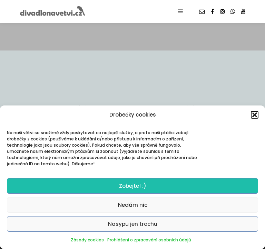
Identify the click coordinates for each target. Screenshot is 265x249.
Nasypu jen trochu (132, 224)
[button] (254, 114)
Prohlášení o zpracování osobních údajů (149, 240)
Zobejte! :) (132, 186)
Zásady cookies (87, 240)
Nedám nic (132, 205)
